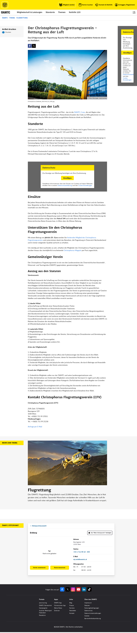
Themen (62, 12)
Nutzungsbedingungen (91, 608)
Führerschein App (60, 605)
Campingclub (43, 608)
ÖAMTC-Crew (79, 112)
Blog (70, 603)
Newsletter (72, 610)
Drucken (8, 32)
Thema (12, 18)
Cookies (86, 616)
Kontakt (71, 613)
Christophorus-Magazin (72, 250)
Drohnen (57, 610)
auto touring (43, 603)
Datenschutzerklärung (64, 185)
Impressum (88, 603)
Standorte (50, 12)
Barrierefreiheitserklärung (92, 618)
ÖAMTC (5, 18)
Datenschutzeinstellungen (92, 613)
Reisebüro (42, 615)
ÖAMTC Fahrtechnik (45, 605)
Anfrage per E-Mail (35, 426)
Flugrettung (22, 18)
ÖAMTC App (58, 603)
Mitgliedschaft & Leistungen (29, 12)
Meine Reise (58, 608)
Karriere (71, 608)
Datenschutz (88, 610)
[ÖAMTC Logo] (5, 5)
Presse (71, 605)
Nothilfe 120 (75, 12)
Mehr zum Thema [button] (9, 443)
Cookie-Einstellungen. (127, 79)
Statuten (87, 605)
